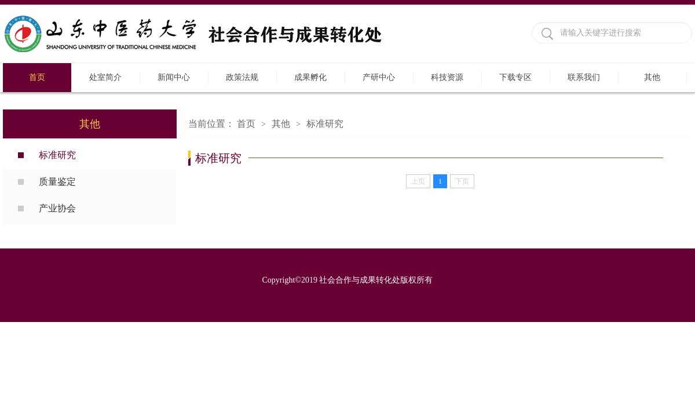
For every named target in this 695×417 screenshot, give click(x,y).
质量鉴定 (57, 181)
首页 (37, 77)
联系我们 (584, 77)
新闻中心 (174, 77)
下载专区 (515, 77)
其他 (652, 77)
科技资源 (447, 77)
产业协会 (57, 208)
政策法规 (242, 77)
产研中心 (379, 77)
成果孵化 (310, 77)
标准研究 (57, 155)
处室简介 (105, 77)
